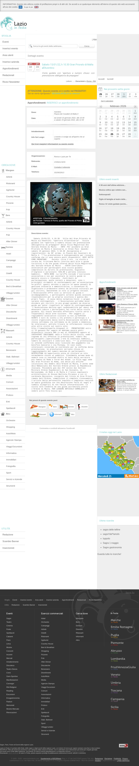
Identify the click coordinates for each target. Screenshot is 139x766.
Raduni (9, 702)
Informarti (80, 636)
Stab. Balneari (12, 356)
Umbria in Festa (123, 684)
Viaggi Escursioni (14, 446)
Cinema (9, 626)
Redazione (8, 534)
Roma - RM (91, 81)
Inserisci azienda (11, 62)
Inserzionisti (8, 548)
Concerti (9, 651)
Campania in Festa (123, 700)
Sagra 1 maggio (111, 543)
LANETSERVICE (123, 761)
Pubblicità (117, 759)
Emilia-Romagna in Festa (123, 628)
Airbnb (9, 177)
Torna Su (130, 592)
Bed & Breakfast (13, 286)
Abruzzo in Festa (123, 652)
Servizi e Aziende (14, 479)
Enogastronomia (13, 698)
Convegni (10, 683)
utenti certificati (13, 753)
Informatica (11, 453)
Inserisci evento (10, 48)
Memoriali (10, 705)
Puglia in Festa (123, 636)
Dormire (79, 626)
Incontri (9, 655)
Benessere (11, 350)
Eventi (6, 42)
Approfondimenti (11, 68)
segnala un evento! (77, 751)
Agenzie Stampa (13, 440)
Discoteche (11, 311)
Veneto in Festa (123, 676)
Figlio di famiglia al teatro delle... (113, 199)
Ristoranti (10, 183)
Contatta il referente (62, 167)
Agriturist (10, 190)
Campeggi (11, 260)
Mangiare (79, 618)
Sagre (8, 618)
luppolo (106, 538)
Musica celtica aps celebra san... (113, 190)
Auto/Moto (11, 433)
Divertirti (79, 629)
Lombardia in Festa (123, 660)
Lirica (8, 644)
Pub (8, 209)
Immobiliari (11, 459)
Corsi (8, 673)
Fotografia (11, 466)
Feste (8, 629)
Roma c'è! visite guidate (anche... (113, 204)
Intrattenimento (12, 662)
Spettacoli (10, 408)
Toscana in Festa (123, 692)
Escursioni (10, 694)
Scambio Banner (11, 541)
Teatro (8, 622)
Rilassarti (79, 633)
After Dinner (11, 241)
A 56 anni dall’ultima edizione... (112, 185)
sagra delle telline (111, 529)
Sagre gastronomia (112, 547)
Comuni (9, 382)
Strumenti (10, 486)
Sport (8, 473)
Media (9, 375)
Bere (78, 622)
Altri (95, 39)
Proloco (9, 395)
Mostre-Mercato (12, 709)
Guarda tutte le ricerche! (109, 554)
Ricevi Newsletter (11, 82)
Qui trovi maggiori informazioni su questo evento (52, 144)
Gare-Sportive (12, 676)
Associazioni (12, 388)
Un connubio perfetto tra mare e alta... (125, 380)
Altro (78, 640)
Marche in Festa (123, 620)
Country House (13, 196)
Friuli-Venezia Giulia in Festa (123, 668)
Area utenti (8, 55)
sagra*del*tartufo (111, 534)
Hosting (98, 761)
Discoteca (10, 665)
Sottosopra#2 (105, 194)
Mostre (9, 647)
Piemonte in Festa (123, 644)
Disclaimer (108, 759)
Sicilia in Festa (123, 708)
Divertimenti (11, 318)
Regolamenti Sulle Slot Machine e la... (125, 321)
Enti (8, 401)
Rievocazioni (11, 712)
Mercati (9, 658)
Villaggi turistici (13, 293)
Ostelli (9, 273)
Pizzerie (9, 203)
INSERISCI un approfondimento (62, 103)
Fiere (8, 640)
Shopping (10, 427)
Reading (9, 691)
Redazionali (8, 75)
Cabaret (9, 636)
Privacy (125, 759)
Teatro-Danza (11, 669)
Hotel (8, 253)
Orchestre (10, 420)
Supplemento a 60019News (51, 759)
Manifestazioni (12, 680)
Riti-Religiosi (11, 687)
